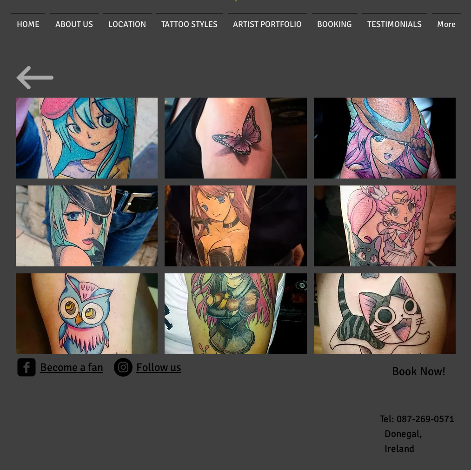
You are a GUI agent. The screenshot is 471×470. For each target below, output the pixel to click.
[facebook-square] (26, 367)
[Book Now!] (418, 371)
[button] (87, 138)
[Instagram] (123, 367)
